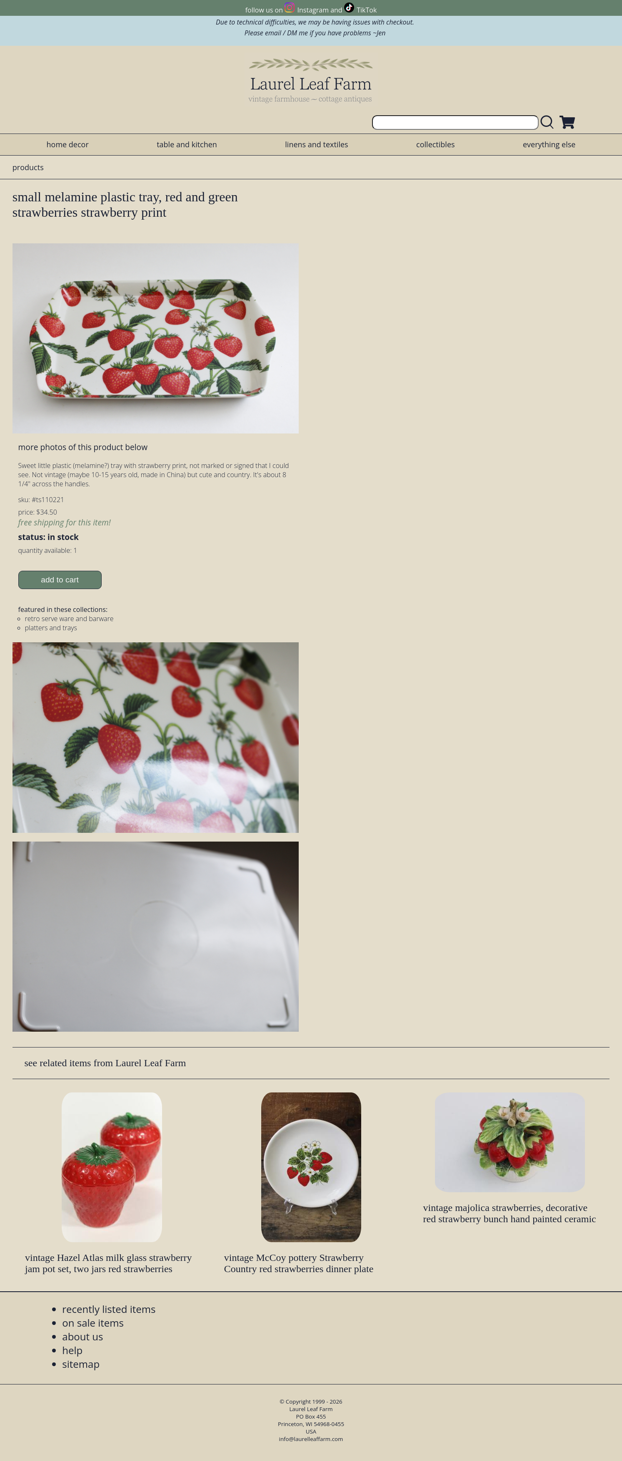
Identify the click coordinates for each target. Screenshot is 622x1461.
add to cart (60, 579)
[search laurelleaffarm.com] (549, 122)
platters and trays (51, 627)
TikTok (367, 10)
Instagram (313, 10)
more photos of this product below (82, 447)
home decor (68, 144)
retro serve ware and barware (69, 618)
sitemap (81, 1364)
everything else (549, 144)
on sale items (93, 1323)
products (28, 167)
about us (82, 1336)
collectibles (435, 144)
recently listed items (108, 1309)
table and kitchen (187, 144)
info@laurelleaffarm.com (311, 1439)
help (72, 1350)
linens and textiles (316, 144)
